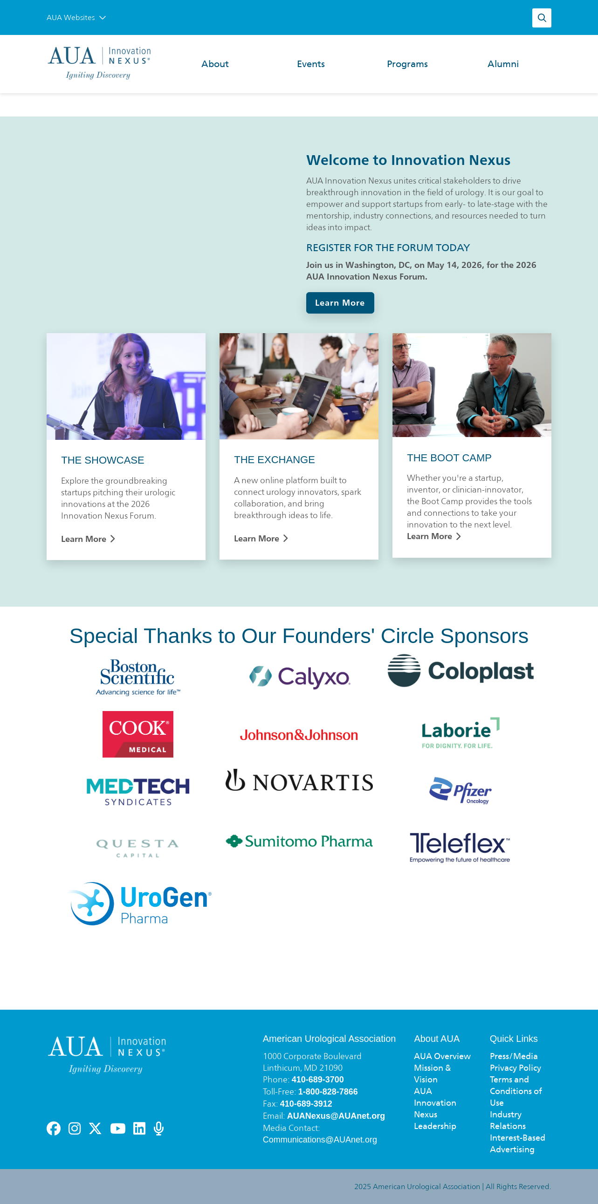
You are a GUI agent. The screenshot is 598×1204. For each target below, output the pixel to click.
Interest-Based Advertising (517, 1143)
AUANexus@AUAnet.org (336, 1116)
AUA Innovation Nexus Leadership (435, 1108)
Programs (407, 63)
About (215, 63)
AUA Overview (442, 1056)
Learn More (340, 302)
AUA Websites (76, 17)
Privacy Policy (515, 1068)
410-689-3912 (306, 1103)
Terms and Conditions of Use (516, 1091)
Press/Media (514, 1056)
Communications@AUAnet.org (320, 1139)
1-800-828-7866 (328, 1091)
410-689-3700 (318, 1079)
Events (311, 63)
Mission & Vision (432, 1073)
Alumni (503, 63)
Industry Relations (508, 1120)
